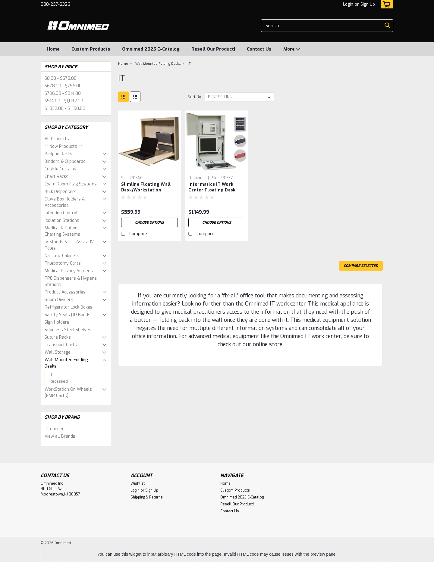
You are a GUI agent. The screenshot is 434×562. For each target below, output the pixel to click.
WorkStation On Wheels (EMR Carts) (68, 393)
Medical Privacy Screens (69, 271)
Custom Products (90, 49)
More (291, 49)
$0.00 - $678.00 (61, 78)
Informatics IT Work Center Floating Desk (211, 187)
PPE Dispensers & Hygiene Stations (71, 281)
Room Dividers (59, 300)
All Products (57, 139)
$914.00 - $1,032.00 (64, 101)
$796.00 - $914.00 (63, 93)
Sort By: (195, 96)
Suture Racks (58, 337)
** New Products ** (63, 146)
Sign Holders (57, 322)
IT (50, 374)
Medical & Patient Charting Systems (62, 231)
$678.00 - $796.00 (63, 86)
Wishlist (138, 483)
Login (348, 4)
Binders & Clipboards (65, 161)
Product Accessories (65, 292)
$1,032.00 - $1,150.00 (65, 108)
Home (53, 49)
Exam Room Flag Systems (71, 184)
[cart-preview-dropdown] (385, 4)
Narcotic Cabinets (62, 256)
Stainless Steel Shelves (68, 330)
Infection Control (61, 213)
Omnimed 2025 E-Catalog (151, 49)
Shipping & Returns (147, 497)
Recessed (58, 381)
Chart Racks (56, 176)
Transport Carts (61, 345)
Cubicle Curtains (60, 169)
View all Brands (60, 436)
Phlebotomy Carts (63, 263)
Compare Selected (361, 265)
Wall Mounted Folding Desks (66, 363)
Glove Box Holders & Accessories (65, 202)
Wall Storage (58, 352)
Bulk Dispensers (61, 191)
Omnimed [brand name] (197, 177)
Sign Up (367, 4)
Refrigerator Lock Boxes (69, 307)
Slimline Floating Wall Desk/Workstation (146, 187)
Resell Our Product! (213, 49)
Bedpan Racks (58, 154)
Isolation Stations (62, 220)
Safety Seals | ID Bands (67, 315)
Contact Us (259, 49)
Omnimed (55, 429)
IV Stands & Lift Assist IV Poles (69, 245)
